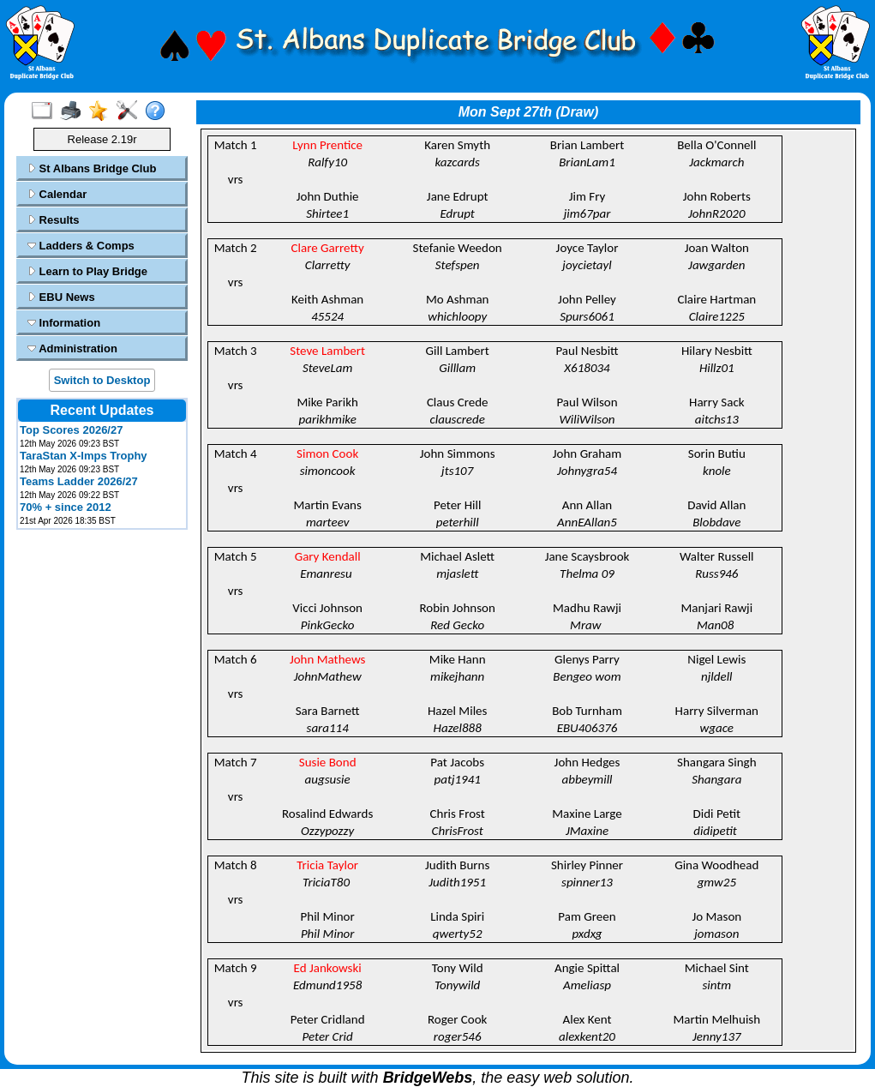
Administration (72, 348)
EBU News (61, 297)
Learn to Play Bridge (87, 271)
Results (53, 219)
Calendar (57, 194)
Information (63, 322)
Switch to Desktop (102, 380)
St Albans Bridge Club (91, 168)
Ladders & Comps (81, 245)
